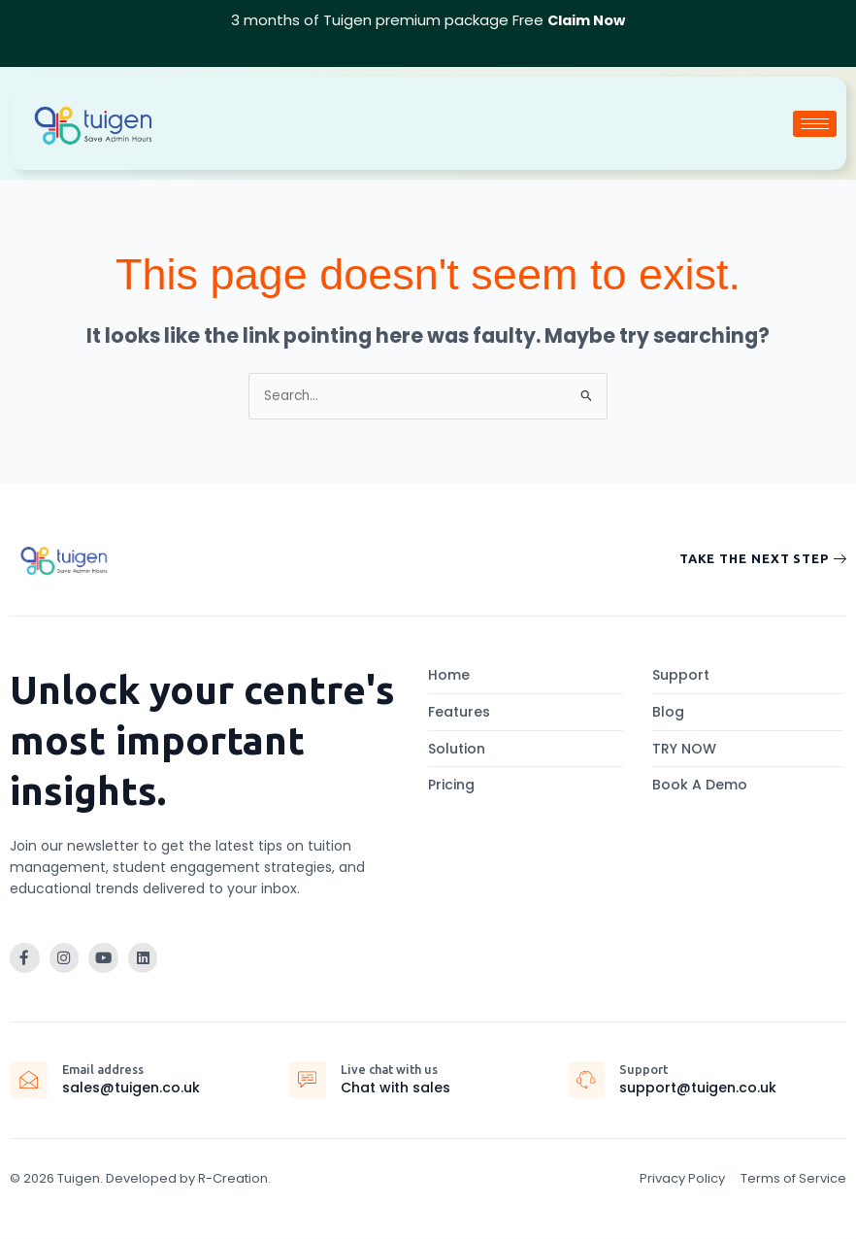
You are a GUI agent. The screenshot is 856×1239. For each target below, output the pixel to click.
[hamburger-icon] (815, 123)
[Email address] (29, 1080)
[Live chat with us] (307, 1080)
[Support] (587, 1080)
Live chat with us (392, 1069)
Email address (105, 1069)
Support (646, 1069)
